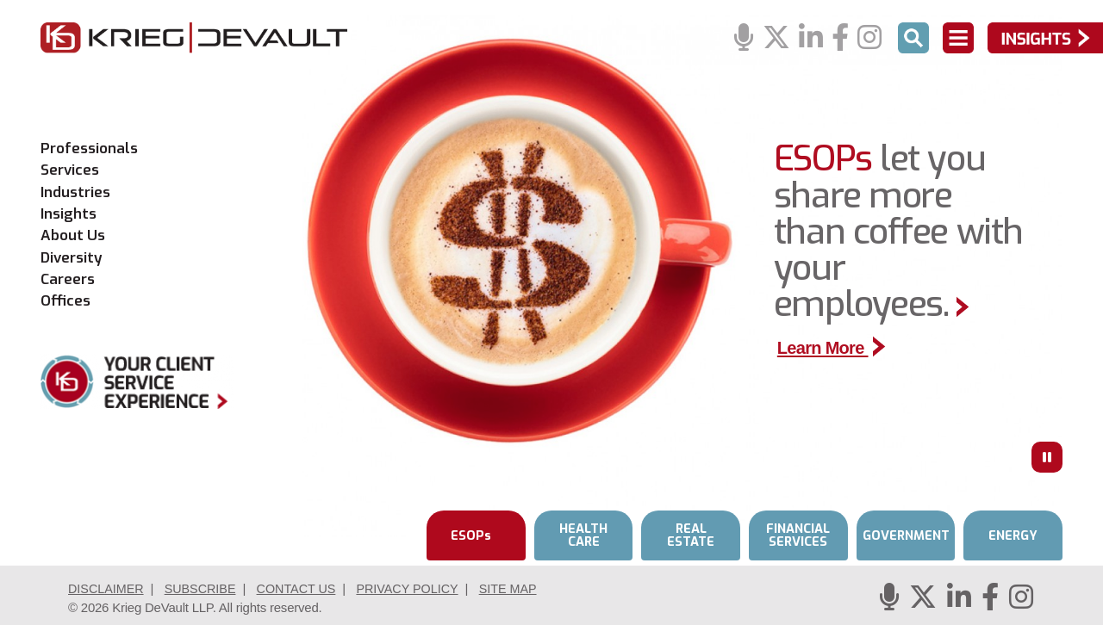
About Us (73, 235)
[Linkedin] (811, 38)
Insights (69, 214)
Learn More (834, 347)
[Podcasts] (743, 38)
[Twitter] (776, 38)
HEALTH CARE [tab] (583, 535)
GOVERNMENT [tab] (906, 535)
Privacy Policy (420, 588)
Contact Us (305, 588)
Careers (68, 279)
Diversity (72, 258)
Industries (75, 192)
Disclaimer (107, 588)
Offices (65, 301)
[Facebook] (840, 38)
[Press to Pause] (1046, 457)
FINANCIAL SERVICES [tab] (798, 535)
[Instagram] (869, 38)
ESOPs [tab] (471, 535)
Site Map (524, 588)
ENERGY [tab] (1013, 535)
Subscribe (205, 588)
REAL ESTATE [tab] (690, 535)
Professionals (89, 149)
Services (70, 170)
